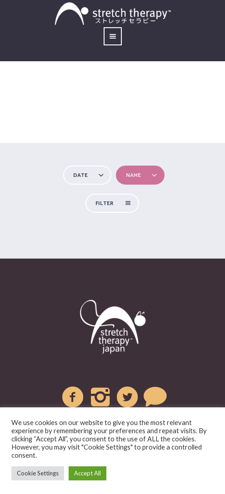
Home (53, 127)
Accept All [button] (87, 473)
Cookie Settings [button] (38, 473)
